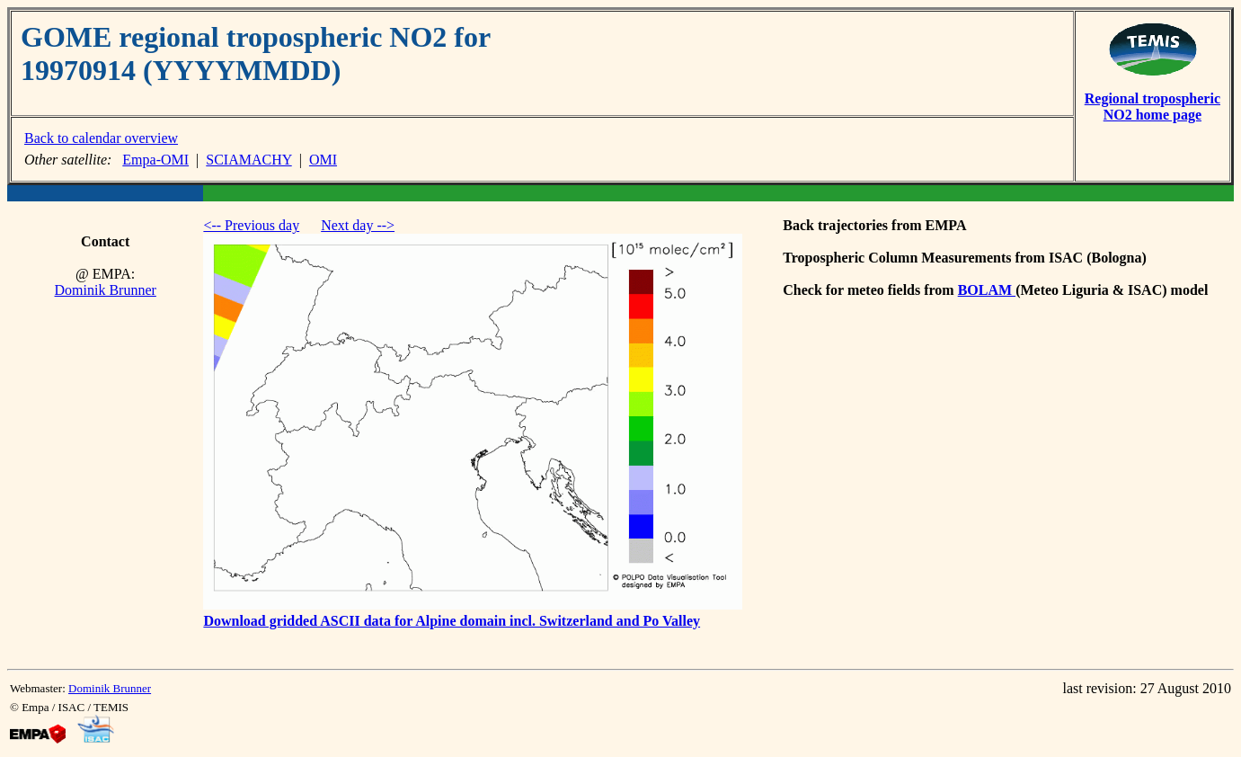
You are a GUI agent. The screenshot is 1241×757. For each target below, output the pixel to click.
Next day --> (357, 225)
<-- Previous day (251, 225)
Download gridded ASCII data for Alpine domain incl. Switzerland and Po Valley (451, 620)
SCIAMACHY (248, 159)
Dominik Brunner (105, 290)
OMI (323, 159)
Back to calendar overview (101, 138)
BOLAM (986, 290)
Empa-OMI (155, 159)
